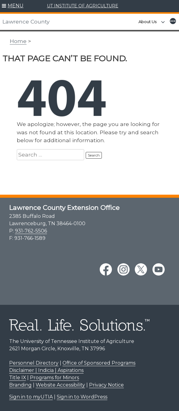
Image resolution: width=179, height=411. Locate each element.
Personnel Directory (34, 363)
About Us (147, 21)
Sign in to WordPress (82, 397)
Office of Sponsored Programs (99, 363)
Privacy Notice (106, 385)
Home (18, 41)
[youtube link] (158, 269)
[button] (12, 6)
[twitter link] (141, 269)
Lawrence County (26, 21)
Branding (20, 385)
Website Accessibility (60, 385)
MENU (15, 6)
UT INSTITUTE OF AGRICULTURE (82, 6)
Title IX (17, 377)
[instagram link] (123, 269)
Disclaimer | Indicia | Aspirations (46, 370)
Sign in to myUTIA (31, 397)
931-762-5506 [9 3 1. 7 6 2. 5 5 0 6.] (31, 231)
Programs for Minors (54, 377)
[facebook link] (106, 269)
